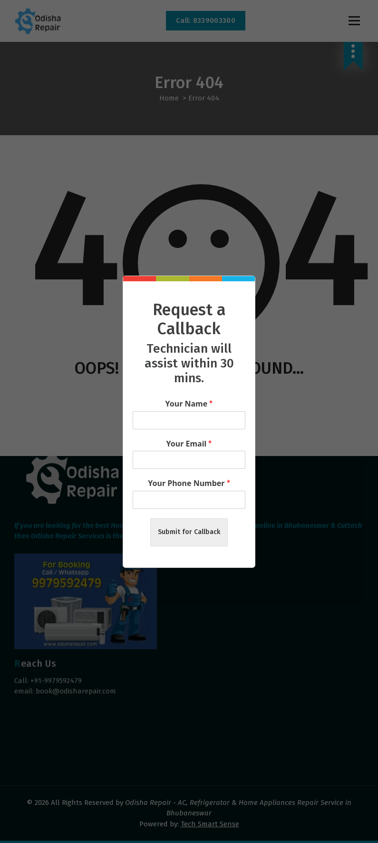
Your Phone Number (189, 483)
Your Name (189, 404)
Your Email (189, 444)
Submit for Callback (189, 532)
